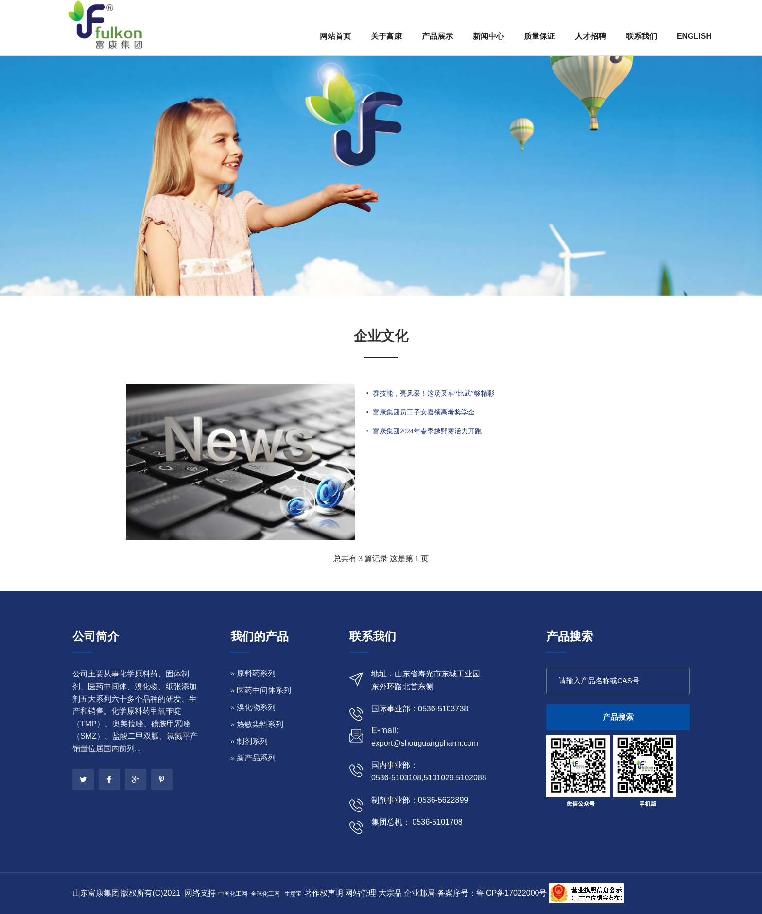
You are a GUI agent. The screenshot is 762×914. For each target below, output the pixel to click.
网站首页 (335, 36)
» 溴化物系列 (253, 707)
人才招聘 (590, 36)
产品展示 (437, 36)
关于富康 (386, 36)
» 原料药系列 (253, 673)
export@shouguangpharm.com (424, 743)
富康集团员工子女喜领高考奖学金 (424, 412)
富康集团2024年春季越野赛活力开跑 (427, 431)
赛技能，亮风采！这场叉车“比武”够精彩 (433, 393)
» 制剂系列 (249, 741)
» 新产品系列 (253, 758)
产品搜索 (618, 717)
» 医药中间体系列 (260, 690)
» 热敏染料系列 (256, 724)
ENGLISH (694, 36)
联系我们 (641, 36)
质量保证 (539, 36)
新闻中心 (488, 36)
